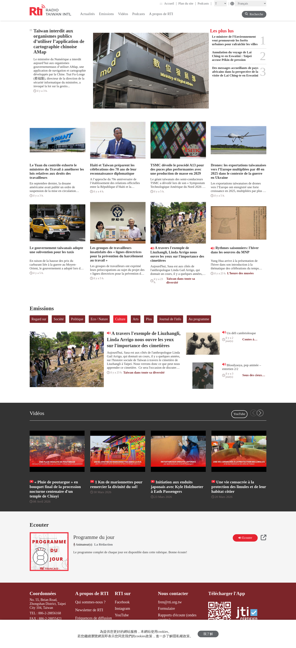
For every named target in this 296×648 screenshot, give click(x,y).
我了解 (208, 634)
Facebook (122, 602)
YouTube (239, 414)
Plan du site (187, 3)
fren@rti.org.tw (170, 602)
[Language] (250, 3)
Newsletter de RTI (89, 610)
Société (59, 319)
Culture (120, 319)
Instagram (122, 608)
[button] (260, 413)
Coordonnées (43, 593)
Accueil (170, 3)
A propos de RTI (92, 593)
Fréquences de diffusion (93, 618)
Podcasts (204, 3)
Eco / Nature (99, 319)
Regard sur (39, 319)
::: (161, 3)
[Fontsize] (220, 3)
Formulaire (166, 608)
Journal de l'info (170, 319)
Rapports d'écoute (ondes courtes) (177, 617)
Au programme (199, 319)
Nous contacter (173, 593)
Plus (149, 319)
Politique (77, 319)
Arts (136, 319)
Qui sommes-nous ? (90, 602)
